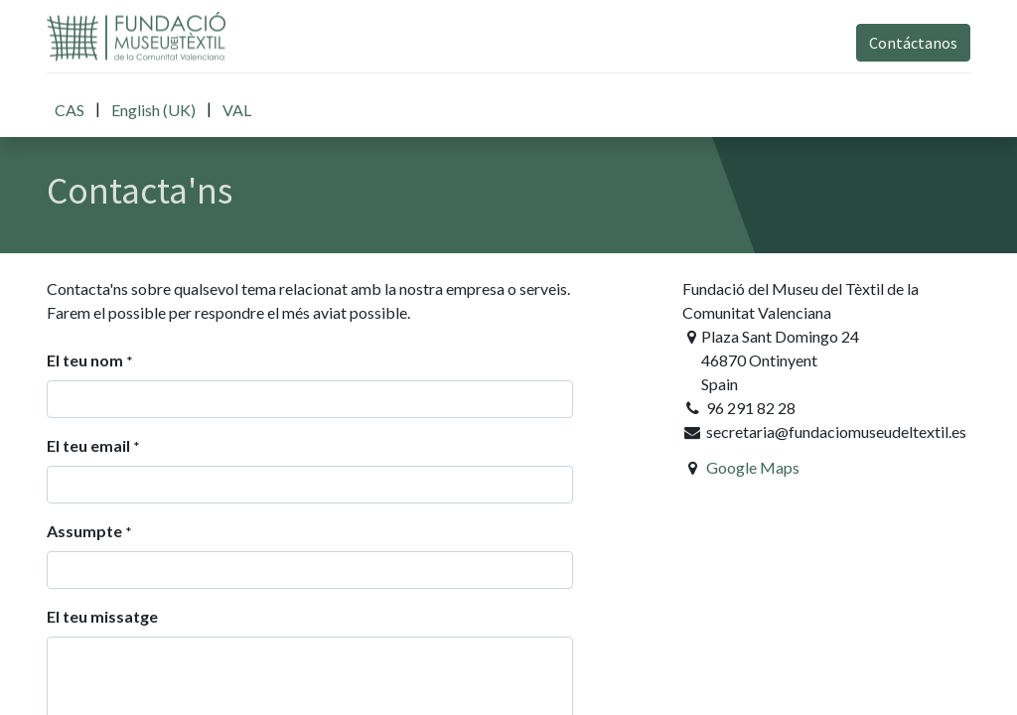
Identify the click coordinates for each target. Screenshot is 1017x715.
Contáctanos (913, 43)
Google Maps (752, 467)
